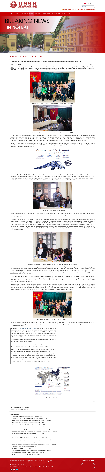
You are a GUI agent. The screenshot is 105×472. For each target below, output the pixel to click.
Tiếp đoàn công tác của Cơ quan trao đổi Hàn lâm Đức (23, 454)
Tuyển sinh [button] (37, 13)
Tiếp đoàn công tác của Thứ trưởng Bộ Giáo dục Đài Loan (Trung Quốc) (26, 418)
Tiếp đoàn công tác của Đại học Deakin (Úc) (21, 446)
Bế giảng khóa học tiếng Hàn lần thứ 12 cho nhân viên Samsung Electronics (27, 424)
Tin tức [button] (31, 13)
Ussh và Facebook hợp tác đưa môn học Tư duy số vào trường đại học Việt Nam (28, 420)
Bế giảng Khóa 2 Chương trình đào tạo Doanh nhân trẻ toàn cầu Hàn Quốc (26, 422)
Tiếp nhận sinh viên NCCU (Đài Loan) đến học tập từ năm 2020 (24, 416)
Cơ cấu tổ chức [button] (24, 13)
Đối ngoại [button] (64, 13)
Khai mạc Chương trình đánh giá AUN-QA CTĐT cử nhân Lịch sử (25, 452)
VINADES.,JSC (50, 466)
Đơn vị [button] (69, 13)
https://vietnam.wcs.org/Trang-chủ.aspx (27, 328)
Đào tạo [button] (44, 13)
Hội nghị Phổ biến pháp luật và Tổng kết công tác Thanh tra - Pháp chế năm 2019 (28, 437)
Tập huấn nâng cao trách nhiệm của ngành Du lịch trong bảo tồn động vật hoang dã (28, 450)
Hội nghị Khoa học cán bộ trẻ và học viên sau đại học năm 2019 (24, 433)
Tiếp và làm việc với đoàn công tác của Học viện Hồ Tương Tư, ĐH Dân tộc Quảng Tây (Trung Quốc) (32, 426)
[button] (88, 3)
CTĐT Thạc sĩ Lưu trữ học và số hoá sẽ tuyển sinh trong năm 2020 (25, 442)
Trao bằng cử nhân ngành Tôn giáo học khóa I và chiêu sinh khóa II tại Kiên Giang (28, 439)
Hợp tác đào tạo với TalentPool (18, 448)
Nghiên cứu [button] (57, 13)
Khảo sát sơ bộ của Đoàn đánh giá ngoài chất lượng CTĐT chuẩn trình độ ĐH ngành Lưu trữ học (31, 431)
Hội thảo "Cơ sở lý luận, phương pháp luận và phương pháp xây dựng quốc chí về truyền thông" (31, 429)
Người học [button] (50, 13)
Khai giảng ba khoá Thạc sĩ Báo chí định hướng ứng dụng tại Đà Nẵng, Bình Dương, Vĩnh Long (30, 444)
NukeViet (41, 466)
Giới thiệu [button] (15, 13)
